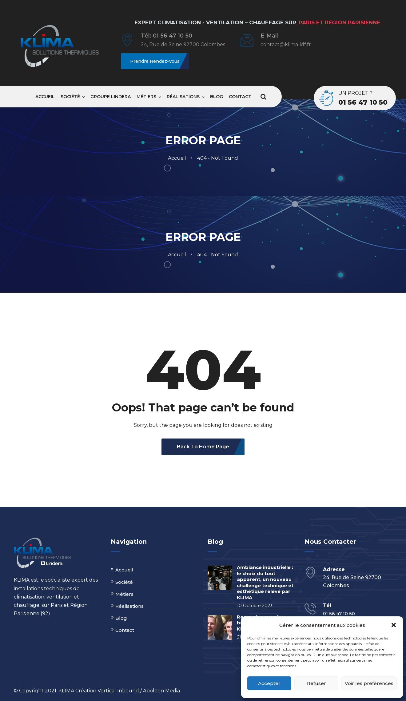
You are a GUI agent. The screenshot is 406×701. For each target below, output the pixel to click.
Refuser (316, 683)
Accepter (269, 683)
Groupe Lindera (110, 96)
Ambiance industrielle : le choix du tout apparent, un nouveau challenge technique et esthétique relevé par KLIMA (265, 582)
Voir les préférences (369, 683)
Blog (216, 96)
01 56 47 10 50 (363, 102)
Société (70, 96)
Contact (240, 96)
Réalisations (183, 96)
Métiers (146, 96)
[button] (394, 625)
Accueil (45, 96)
